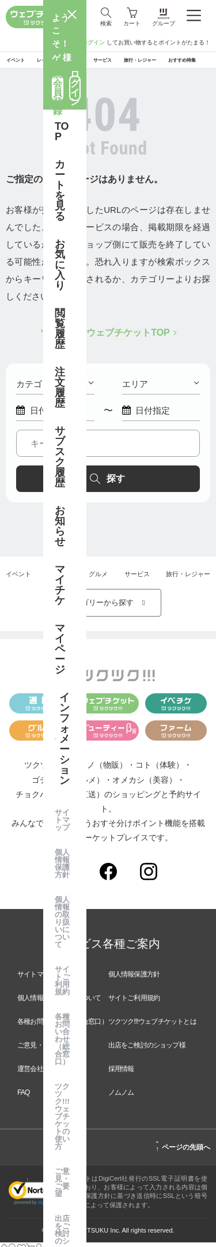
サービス (137, 578)
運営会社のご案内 (43, 1073)
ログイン (93, 42)
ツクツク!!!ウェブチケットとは (152, 1026)
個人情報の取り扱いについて (59, 1002)
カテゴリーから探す (108, 607)
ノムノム (121, 1097)
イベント (18, 578)
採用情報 (121, 1073)
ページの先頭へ (183, 1150)
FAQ (23, 1097)
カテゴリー (54, 388)
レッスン (60, 578)
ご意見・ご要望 (39, 1050)
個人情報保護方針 (134, 979)
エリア (160, 388)
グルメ (98, 578)
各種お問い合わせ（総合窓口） (62, 1026)
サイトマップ (36, 979)
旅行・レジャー (188, 578)
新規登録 (65, 42)
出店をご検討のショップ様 (146, 1050)
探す (107, 483)
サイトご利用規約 (134, 1002)
